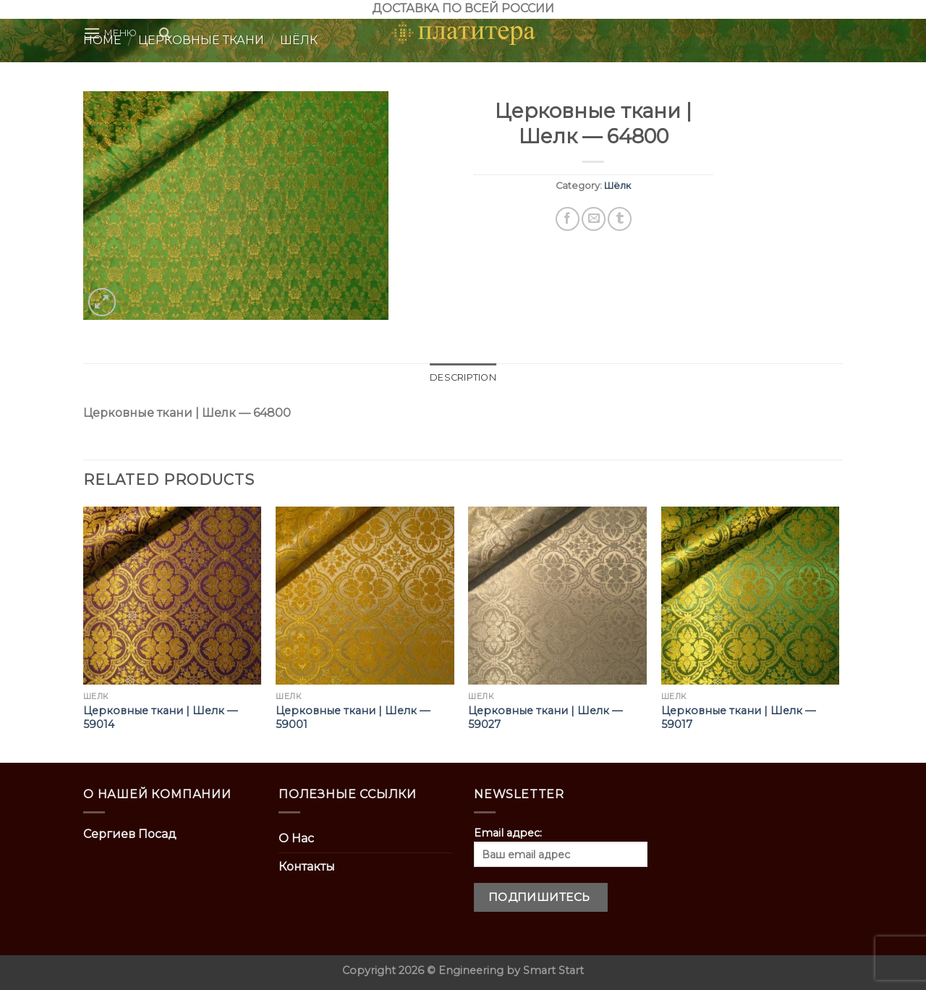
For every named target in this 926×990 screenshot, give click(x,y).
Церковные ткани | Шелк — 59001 (353, 717)
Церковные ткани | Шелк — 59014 (160, 717)
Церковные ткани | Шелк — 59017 (738, 717)
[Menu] (110, 33)
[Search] (164, 33)
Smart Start (553, 970)
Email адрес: (560, 846)
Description (463, 377)
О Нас (296, 838)
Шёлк (617, 185)
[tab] (463, 377)
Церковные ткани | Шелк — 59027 (545, 717)
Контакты (307, 866)
